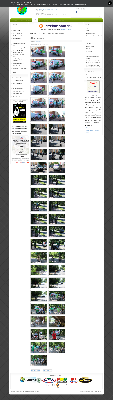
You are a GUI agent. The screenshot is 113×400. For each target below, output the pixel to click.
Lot (86, 38)
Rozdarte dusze (90, 46)
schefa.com (17, 392)
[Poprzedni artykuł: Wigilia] (35, 370)
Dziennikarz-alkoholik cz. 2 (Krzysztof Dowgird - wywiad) (93, 65)
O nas (21, 20)
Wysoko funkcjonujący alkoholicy (18, 59)
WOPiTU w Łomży (17, 83)
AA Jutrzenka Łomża (18, 80)
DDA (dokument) (90, 54)
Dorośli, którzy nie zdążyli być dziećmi (20, 71)
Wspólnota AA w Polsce (18, 91)
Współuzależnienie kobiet (92, 134)
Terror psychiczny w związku (20, 41)
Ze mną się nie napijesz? (19, 48)
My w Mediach (53, 20)
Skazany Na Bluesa (91, 33)
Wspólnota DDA (16, 96)
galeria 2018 (38, 41)
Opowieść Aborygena (18, 28)
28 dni (87, 30)
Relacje (40, 20)
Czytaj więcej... (83, 4)
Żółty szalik (88, 43)
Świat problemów (17, 86)
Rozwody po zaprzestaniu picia (19, 44)
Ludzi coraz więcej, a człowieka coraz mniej (18, 51)
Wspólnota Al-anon (17, 93)
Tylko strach (89, 48)
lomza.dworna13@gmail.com (51, 9)
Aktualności (15, 20)
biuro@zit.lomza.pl (42, 9)
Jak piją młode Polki (17, 33)
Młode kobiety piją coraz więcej (18, 55)
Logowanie (62, 20)
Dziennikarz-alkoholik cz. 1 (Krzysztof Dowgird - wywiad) (93, 61)
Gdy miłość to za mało (91, 28)
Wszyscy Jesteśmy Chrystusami (94, 35)
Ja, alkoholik (89, 51)
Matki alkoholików (17, 65)
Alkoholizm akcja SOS (18, 88)
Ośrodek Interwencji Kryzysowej (93, 77)
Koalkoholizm (89, 129)
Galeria (34, 19)
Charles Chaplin (16, 30)
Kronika (46, 20)
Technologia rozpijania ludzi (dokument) (92, 57)
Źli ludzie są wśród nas (18, 35)
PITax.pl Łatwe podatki (65, 29)
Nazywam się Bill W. (91, 41)
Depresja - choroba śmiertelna (20, 68)
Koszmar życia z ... (17, 38)
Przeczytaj (28, 20)
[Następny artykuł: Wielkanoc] (47, 370)
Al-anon (88, 127)
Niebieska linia (89, 74)
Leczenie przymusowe (18, 63)
